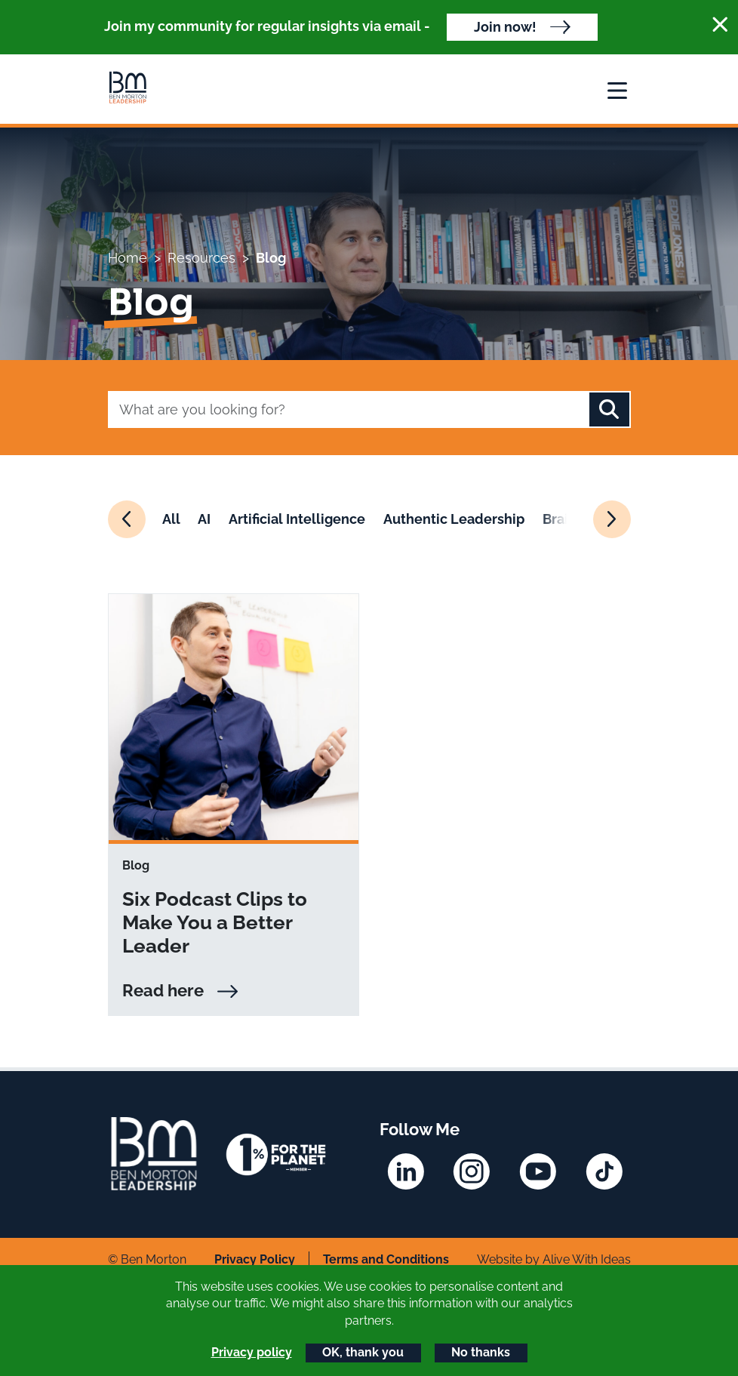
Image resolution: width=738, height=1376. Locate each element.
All (171, 519)
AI (204, 519)
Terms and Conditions (386, 1259)
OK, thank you (363, 1352)
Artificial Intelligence (297, 519)
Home (127, 258)
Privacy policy (251, 1352)
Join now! (505, 27)
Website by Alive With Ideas (554, 1259)
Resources (201, 258)
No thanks (480, 1352)
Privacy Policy (254, 1259)
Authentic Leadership (453, 519)
